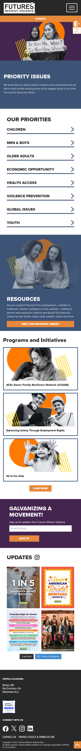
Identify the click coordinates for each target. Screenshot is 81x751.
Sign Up (24, 538)
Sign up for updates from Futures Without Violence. (37, 522)
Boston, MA (8, 685)
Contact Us (9, 736)
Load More (40, 488)
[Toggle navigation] (71, 7)
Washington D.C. (10, 691)
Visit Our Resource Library (41, 324)
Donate (40, 19)
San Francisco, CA (11, 688)
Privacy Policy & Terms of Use (36, 736)
